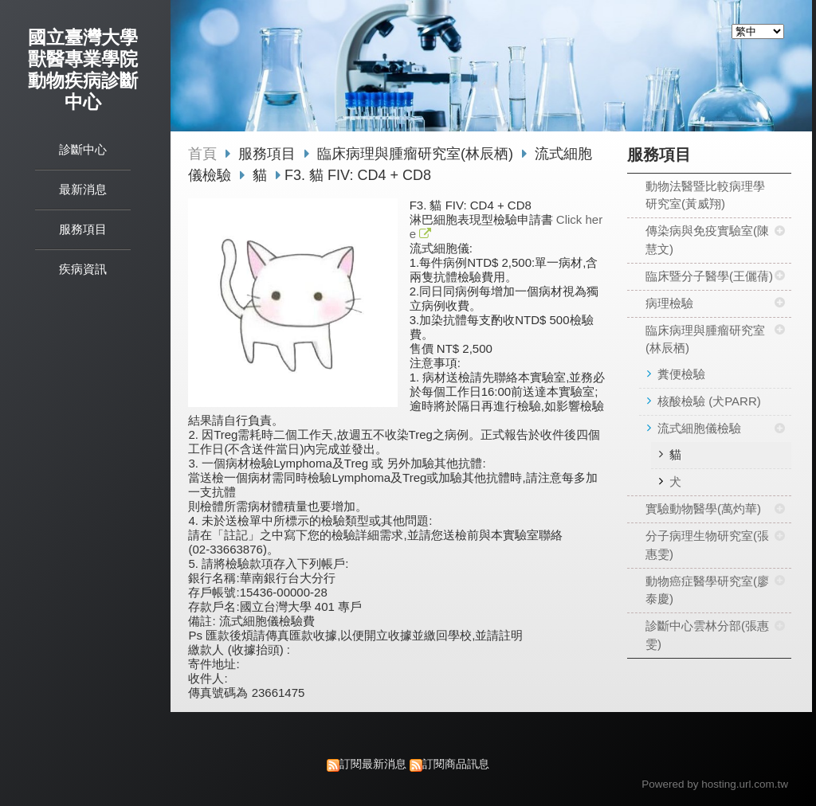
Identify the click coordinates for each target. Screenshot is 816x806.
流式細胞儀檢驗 (699, 428)
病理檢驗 (669, 303)
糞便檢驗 (681, 374)
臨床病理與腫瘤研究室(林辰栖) (705, 339)
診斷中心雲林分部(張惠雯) (707, 635)
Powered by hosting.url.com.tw (714, 784)
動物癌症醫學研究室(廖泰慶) (707, 590)
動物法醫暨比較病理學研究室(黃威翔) (705, 195)
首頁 (202, 154)
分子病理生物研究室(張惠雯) (707, 545)
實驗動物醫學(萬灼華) (703, 508)
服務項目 (269, 154)
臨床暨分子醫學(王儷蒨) (709, 276)
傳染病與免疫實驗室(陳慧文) (707, 240)
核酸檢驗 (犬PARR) (709, 401)
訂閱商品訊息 (455, 764)
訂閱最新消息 (372, 764)
